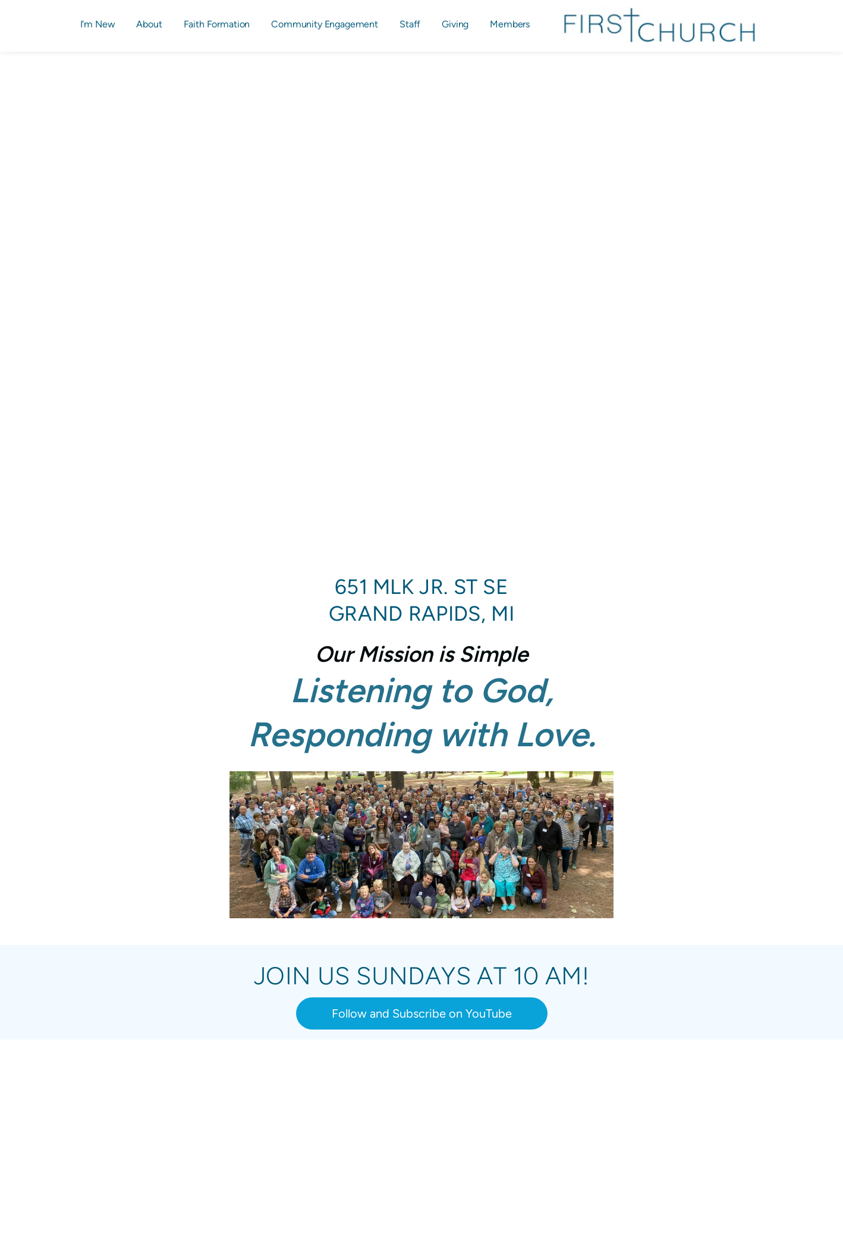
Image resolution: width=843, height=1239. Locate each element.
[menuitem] (98, 24)
